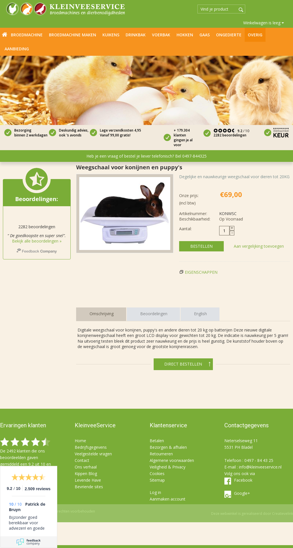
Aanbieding (17, 48)
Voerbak (161, 34)
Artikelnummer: (193, 213)
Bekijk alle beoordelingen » (37, 241)
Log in (155, 492)
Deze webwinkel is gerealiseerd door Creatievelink (252, 513)
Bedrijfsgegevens (91, 447)
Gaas (204, 34)
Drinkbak (136, 34)
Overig (255, 34)
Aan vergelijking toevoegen (259, 246)
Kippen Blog (86, 473)
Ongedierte (228, 34)
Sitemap (157, 480)
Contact (82, 460)
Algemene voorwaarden (172, 460)
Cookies (157, 473)
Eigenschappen (201, 272)
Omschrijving (102, 313)
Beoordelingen (153, 313)
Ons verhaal (86, 467)
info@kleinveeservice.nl (260, 467)
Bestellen (201, 246)
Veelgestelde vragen (93, 453)
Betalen (157, 440)
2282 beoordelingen (229, 135)
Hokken (185, 34)
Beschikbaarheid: (194, 219)
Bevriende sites (89, 486)
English (200, 313)
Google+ (242, 493)
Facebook (243, 480)
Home (4, 34)
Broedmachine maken (72, 34)
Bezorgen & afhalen (168, 447)
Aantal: (185, 228)
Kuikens (110, 34)
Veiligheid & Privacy (167, 467)
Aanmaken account (167, 499)
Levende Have (88, 480)
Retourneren (161, 453)
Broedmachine (27, 34)
